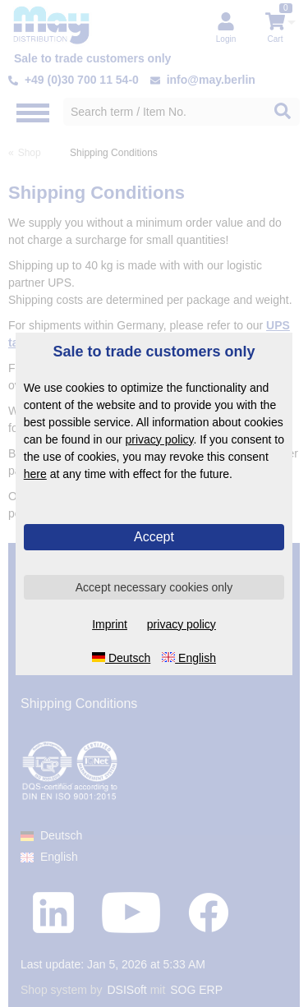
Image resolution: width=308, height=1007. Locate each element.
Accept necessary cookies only (154, 587)
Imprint (109, 624)
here (35, 474)
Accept (154, 537)
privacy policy (160, 439)
